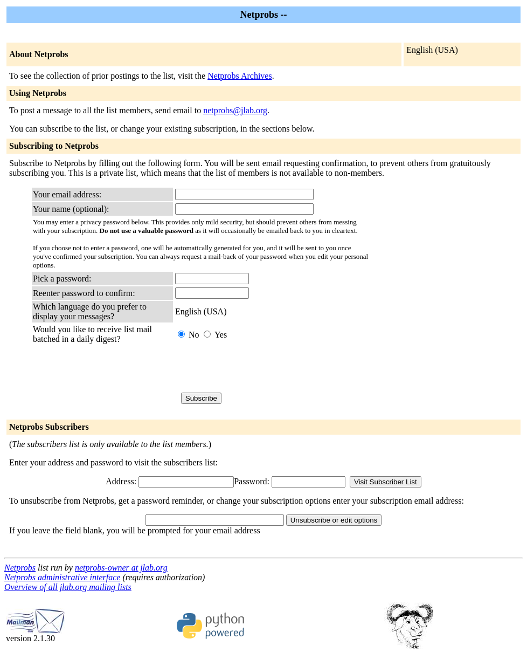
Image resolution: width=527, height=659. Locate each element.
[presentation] (257, 368)
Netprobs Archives (239, 75)
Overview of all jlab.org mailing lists (67, 587)
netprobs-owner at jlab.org (121, 567)
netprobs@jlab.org (235, 110)
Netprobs (20, 567)
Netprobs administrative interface (62, 577)
